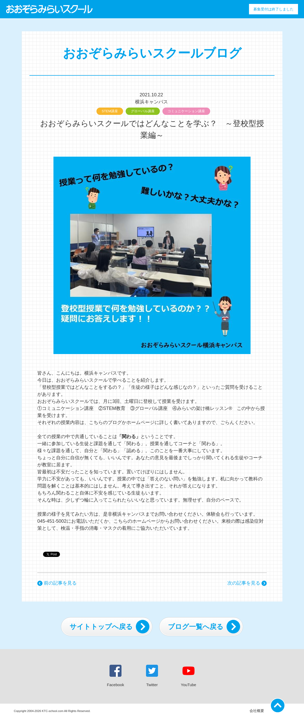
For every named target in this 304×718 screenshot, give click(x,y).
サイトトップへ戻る (109, 626)
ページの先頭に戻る (278, 703)
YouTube (188, 676)
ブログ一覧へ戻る (204, 626)
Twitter (152, 676)
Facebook (115, 676)
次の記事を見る (247, 583)
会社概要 (257, 711)
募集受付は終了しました (273, 9)
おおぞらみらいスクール (49, 9)
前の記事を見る (57, 583)
